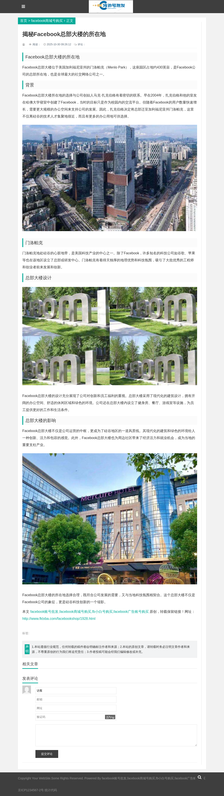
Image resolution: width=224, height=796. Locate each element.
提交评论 (46, 754)
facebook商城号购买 (47, 21)
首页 (23, 21)
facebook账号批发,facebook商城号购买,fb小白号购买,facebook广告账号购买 (89, 611)
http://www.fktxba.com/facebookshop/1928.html (58, 618)
